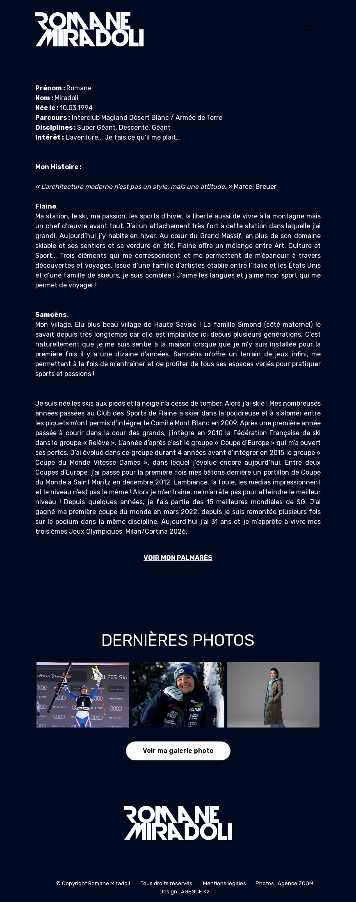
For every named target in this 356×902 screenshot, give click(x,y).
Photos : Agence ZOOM (284, 883)
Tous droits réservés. (167, 883)
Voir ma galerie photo (178, 751)
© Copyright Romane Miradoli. (93, 883)
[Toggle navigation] (309, 29)
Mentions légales (224, 883)
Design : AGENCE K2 (185, 891)
